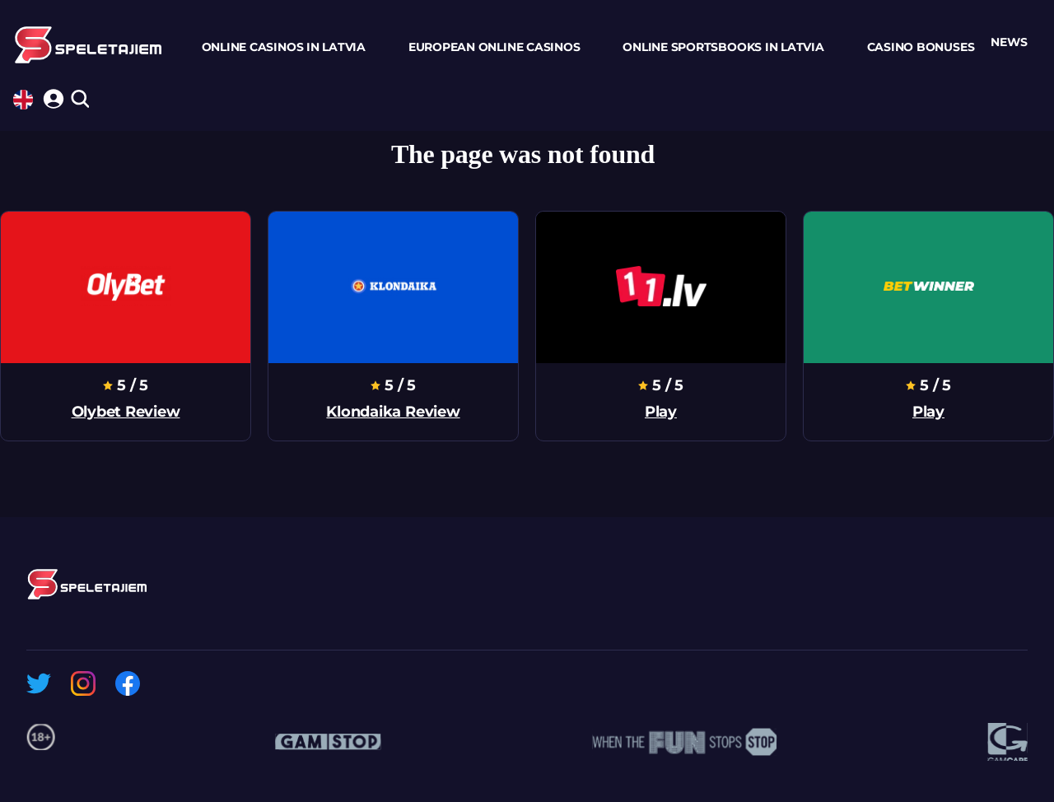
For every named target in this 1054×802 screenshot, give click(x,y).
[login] (51, 96)
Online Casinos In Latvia (284, 47)
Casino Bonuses (921, 47)
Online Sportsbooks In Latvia (723, 47)
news (1009, 42)
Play (661, 412)
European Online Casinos (494, 47)
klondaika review (392, 412)
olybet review (126, 412)
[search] (79, 100)
